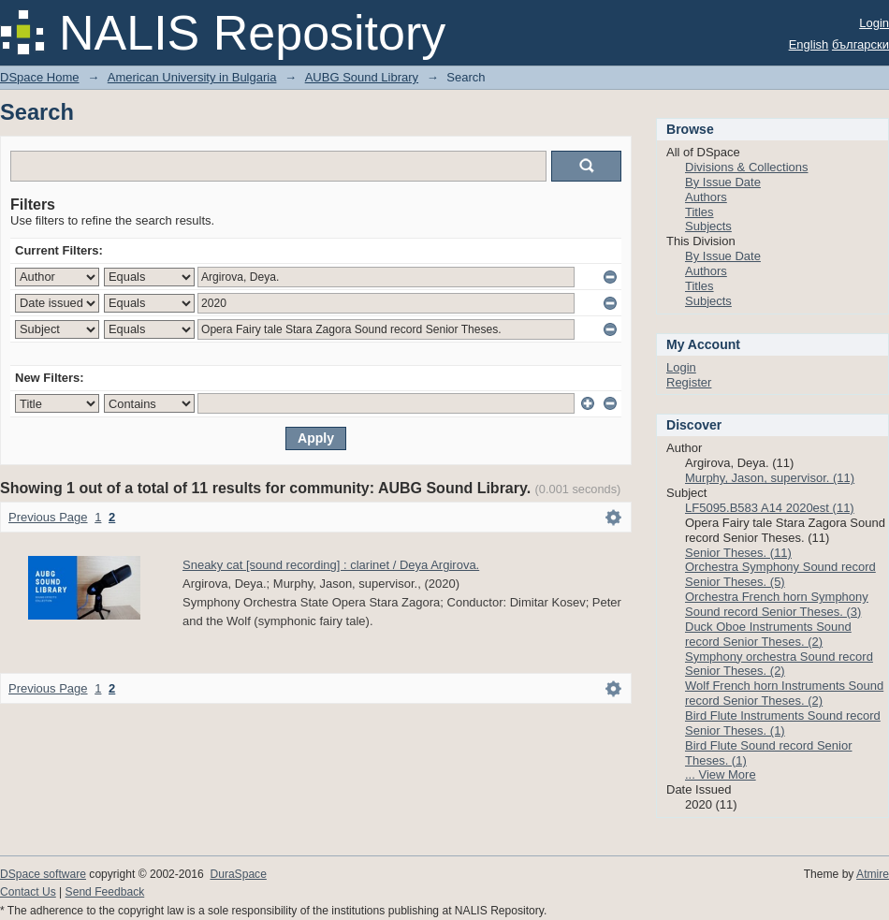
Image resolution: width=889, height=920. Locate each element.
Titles (699, 212)
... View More (720, 774)
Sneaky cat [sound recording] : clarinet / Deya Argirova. (330, 565)
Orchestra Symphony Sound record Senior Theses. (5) (780, 574)
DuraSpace (238, 874)
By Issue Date (723, 182)
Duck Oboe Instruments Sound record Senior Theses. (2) (768, 634)
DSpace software (43, 874)
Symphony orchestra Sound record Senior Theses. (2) (779, 664)
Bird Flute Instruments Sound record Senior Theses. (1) (783, 722)
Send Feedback (105, 891)
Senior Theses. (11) (738, 553)
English (809, 44)
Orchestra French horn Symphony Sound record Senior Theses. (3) (776, 604)
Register (688, 382)
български (860, 44)
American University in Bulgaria (192, 77)
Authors (706, 197)
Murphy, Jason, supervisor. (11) (769, 478)
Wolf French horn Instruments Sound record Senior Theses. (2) (784, 693)
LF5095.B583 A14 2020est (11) (769, 508)
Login (874, 23)
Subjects (708, 226)
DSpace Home (40, 77)
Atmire (872, 874)
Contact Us (28, 891)
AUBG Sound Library (361, 77)
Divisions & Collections (747, 167)
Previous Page (48, 517)
